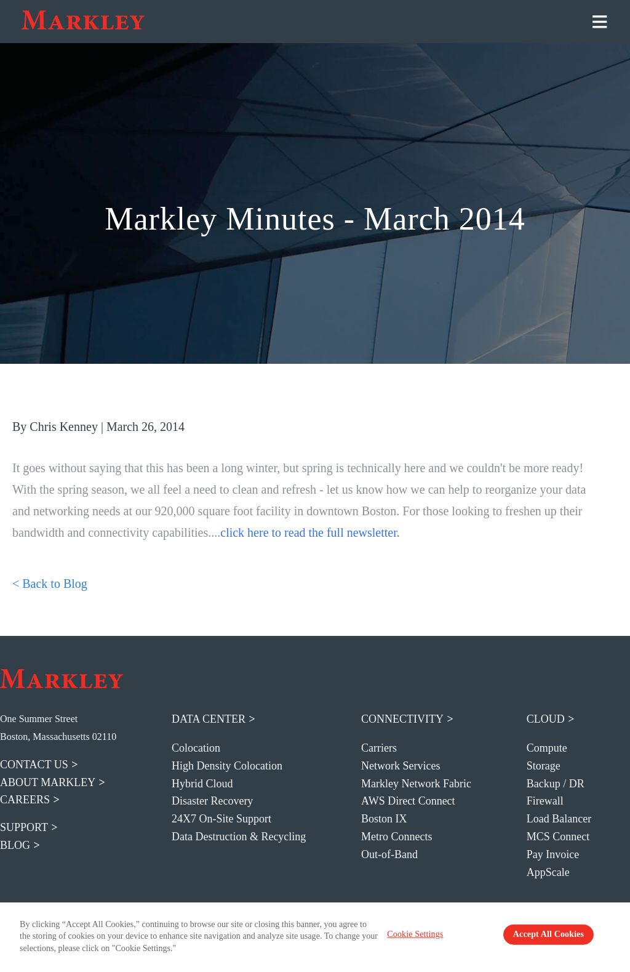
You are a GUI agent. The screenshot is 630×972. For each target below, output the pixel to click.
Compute (547, 748)
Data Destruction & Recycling (239, 836)
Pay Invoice (553, 854)
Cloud (546, 719)
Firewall (545, 801)
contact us (34, 764)
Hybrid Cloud (202, 783)
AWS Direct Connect (408, 801)
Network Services (400, 766)
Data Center (208, 719)
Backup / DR (555, 783)
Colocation (196, 748)
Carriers (379, 748)
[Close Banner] (615, 936)
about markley (47, 782)
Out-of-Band (389, 854)
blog (15, 845)
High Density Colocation (227, 766)
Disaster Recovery (212, 801)
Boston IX (384, 819)
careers (25, 799)
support (24, 827)
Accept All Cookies (531, 937)
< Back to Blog (49, 583)
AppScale (548, 872)
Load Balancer (559, 819)
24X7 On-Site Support (221, 819)
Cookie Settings (439, 937)
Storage (543, 766)
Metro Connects (396, 836)
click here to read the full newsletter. (310, 532)
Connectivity (402, 719)
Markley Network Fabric (416, 783)
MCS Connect (558, 836)
